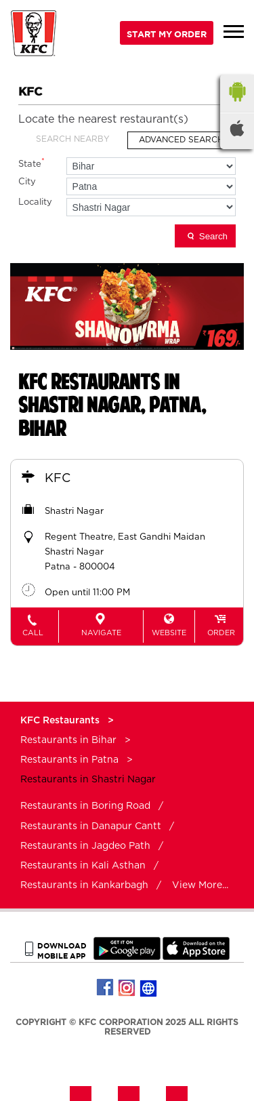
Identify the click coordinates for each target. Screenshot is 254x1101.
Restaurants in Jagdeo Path (85, 846)
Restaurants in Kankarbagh (84, 885)
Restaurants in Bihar (68, 740)
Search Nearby (73, 139)
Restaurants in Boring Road (85, 806)
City (27, 182)
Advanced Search (181, 140)
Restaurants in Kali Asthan (83, 865)
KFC (57, 479)
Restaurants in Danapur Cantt (90, 826)
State (31, 163)
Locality (35, 202)
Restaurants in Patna (69, 760)
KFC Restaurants (61, 720)
